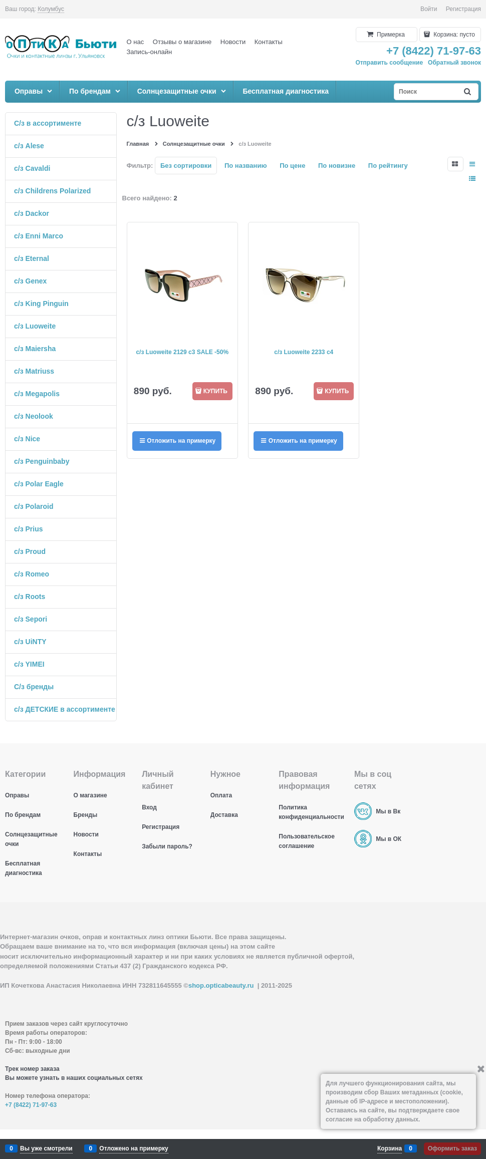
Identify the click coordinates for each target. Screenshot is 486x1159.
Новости (233, 42)
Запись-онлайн (149, 52)
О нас (135, 42)
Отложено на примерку (133, 1148)
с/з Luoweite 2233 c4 (303, 352)
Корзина (389, 1148)
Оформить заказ (452, 1148)
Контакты (269, 42)
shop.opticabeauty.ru (221, 985)
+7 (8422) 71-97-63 (433, 51)
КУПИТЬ (215, 391)
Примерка (390, 34)
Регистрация (463, 9)
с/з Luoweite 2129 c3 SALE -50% (182, 352)
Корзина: (453, 34)
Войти (428, 9)
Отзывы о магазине (182, 42)
